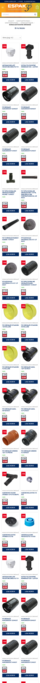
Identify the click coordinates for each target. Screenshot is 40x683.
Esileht (11, 21)
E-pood (20, 1)
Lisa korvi (10, 80)
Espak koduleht (10, 1)
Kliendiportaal (30, 1)
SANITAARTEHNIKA (23, 21)
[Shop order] (11, 38)
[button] (2, 7)
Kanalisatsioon (27, 23)
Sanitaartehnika (11, 23)
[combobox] (19, 14)
